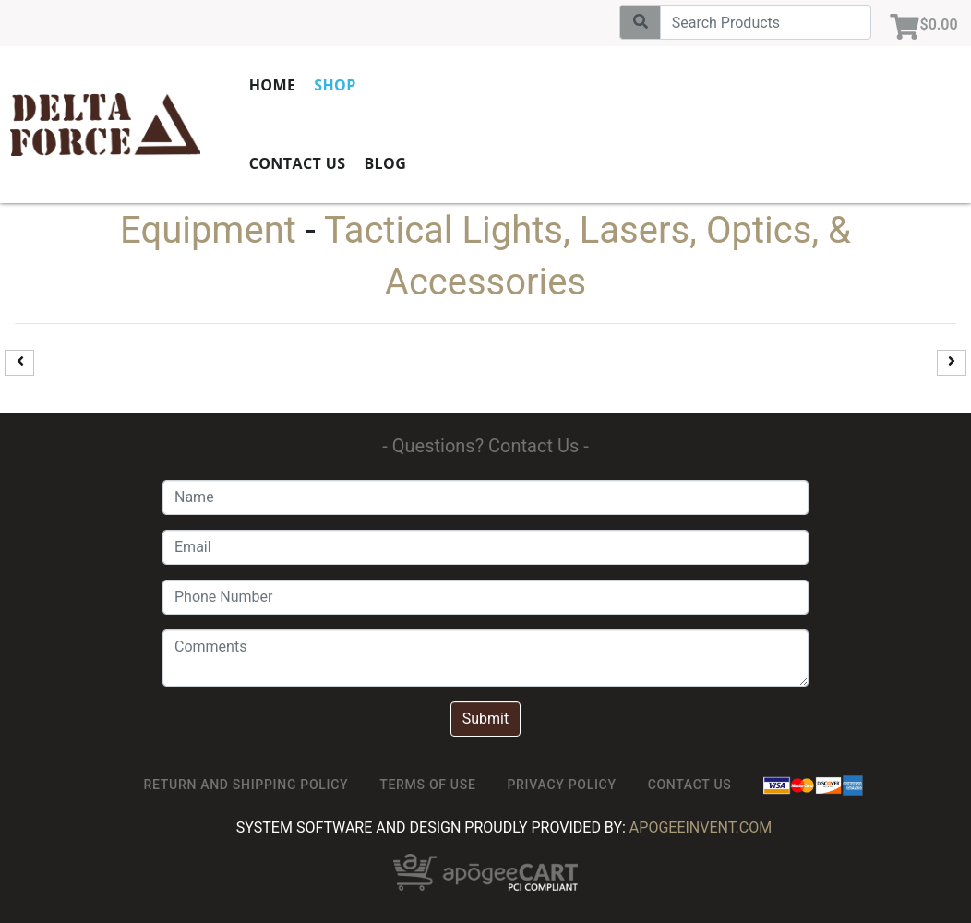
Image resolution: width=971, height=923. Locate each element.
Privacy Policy (561, 784)
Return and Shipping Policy (246, 784)
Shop (376, 83)
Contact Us (338, 161)
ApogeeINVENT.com (700, 827)
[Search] (763, 22)
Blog (426, 161)
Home (313, 83)
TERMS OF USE (427, 784)
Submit (485, 718)
